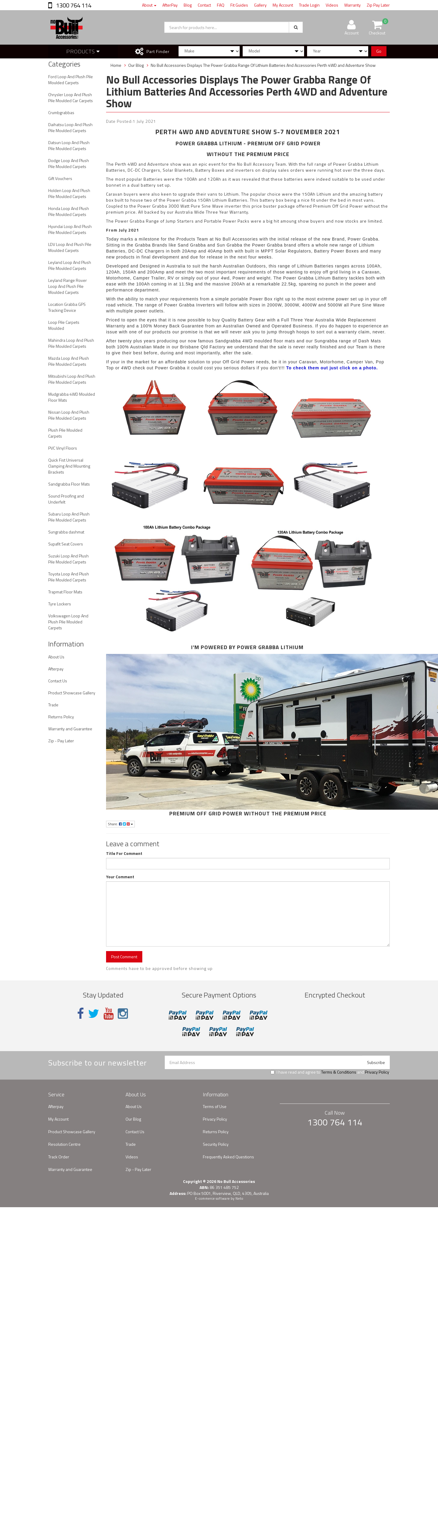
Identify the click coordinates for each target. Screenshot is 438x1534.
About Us (56, 657)
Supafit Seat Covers (65, 544)
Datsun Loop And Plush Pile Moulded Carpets (69, 145)
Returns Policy (61, 717)
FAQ (220, 5)
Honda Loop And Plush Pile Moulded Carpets (68, 211)
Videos (332, 5)
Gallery (260, 5)
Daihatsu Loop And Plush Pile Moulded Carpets (70, 127)
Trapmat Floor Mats (65, 592)
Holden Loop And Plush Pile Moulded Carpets (69, 193)
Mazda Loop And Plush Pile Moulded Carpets (68, 361)
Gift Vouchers (60, 178)
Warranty (352, 5)
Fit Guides (239, 5)
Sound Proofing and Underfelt (66, 499)
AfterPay (170, 5)
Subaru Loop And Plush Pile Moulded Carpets (69, 517)
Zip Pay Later (378, 5)
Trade (53, 705)
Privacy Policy (377, 1072)
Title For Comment (124, 853)
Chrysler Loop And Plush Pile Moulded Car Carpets (70, 97)
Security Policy (216, 1144)
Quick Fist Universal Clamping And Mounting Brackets (69, 466)
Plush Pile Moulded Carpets (65, 433)
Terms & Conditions (338, 1072)
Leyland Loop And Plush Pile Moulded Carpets (69, 265)
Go (378, 51)
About (149, 5)
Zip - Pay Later (61, 740)
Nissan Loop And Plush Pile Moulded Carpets (68, 415)
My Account (283, 5)
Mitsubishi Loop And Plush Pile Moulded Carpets (71, 379)
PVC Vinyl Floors (62, 448)
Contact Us (57, 681)
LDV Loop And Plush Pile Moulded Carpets (69, 247)
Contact (204, 5)
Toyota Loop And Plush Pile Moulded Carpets (68, 577)
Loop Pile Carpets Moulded (63, 325)
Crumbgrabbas (61, 112)
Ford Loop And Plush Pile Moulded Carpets (70, 79)
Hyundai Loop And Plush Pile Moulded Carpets (70, 229)
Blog (188, 5)
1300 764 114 (73, 5)
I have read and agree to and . (330, 1072)
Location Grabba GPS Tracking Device (67, 307)
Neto (239, 1198)
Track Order (58, 1157)
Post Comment (124, 956)
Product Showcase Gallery (71, 693)
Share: (120, 824)
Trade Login (309, 5)
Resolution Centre (64, 1144)
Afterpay (56, 669)
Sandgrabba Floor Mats (69, 484)
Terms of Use (214, 1106)
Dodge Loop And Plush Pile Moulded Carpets (68, 163)
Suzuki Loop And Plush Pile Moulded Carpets (68, 559)
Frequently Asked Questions (228, 1157)
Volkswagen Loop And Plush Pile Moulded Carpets (68, 622)
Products (83, 51)
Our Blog (133, 1119)
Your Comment (120, 877)
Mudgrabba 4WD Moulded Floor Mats (71, 397)
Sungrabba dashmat (66, 532)
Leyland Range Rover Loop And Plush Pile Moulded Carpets (67, 286)
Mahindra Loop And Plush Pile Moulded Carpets (71, 343)
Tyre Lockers (59, 604)
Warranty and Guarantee (70, 729)
